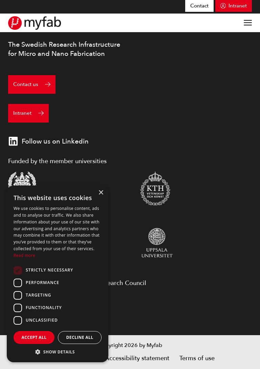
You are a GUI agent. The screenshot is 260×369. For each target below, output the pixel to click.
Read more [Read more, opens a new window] (24, 255)
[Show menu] (248, 23)
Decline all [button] (79, 337)
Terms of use (197, 358)
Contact (199, 5)
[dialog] (57, 274)
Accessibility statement (137, 358)
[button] (58, 351)
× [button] (100, 192)
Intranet (238, 5)
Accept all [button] (34, 337)
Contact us (25, 84)
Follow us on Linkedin (48, 141)
